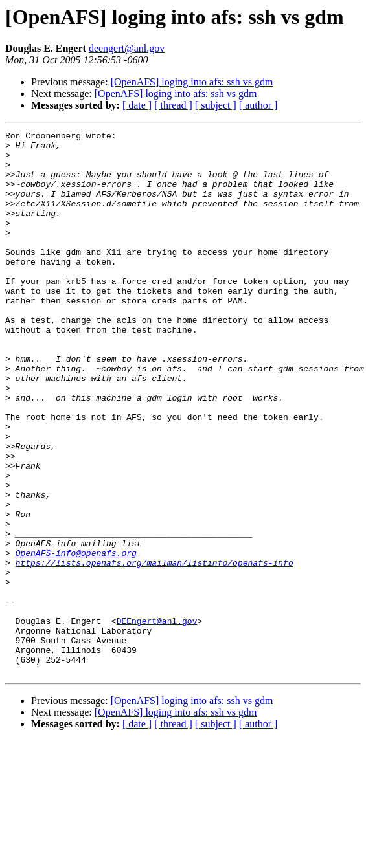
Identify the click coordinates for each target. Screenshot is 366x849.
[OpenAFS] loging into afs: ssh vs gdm (192, 81)
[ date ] (137, 105)
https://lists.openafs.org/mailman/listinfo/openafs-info (154, 650)
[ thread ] (173, 105)
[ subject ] (215, 105)
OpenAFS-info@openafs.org (76, 638)
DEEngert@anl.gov (157, 719)
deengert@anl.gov (127, 48)
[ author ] (258, 105)
